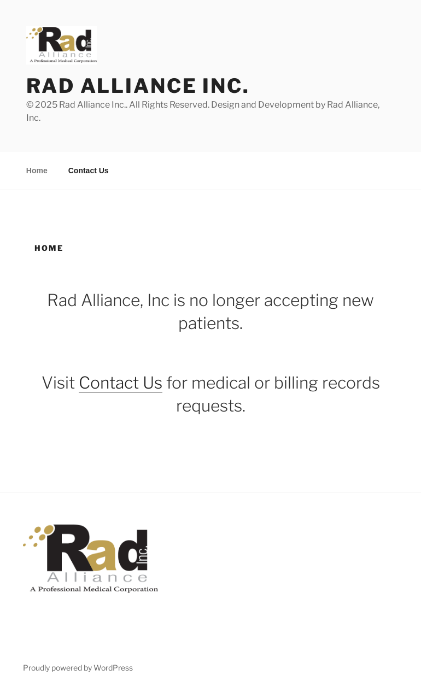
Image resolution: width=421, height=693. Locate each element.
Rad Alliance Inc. (138, 86)
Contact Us (88, 170)
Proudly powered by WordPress (78, 667)
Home (37, 170)
